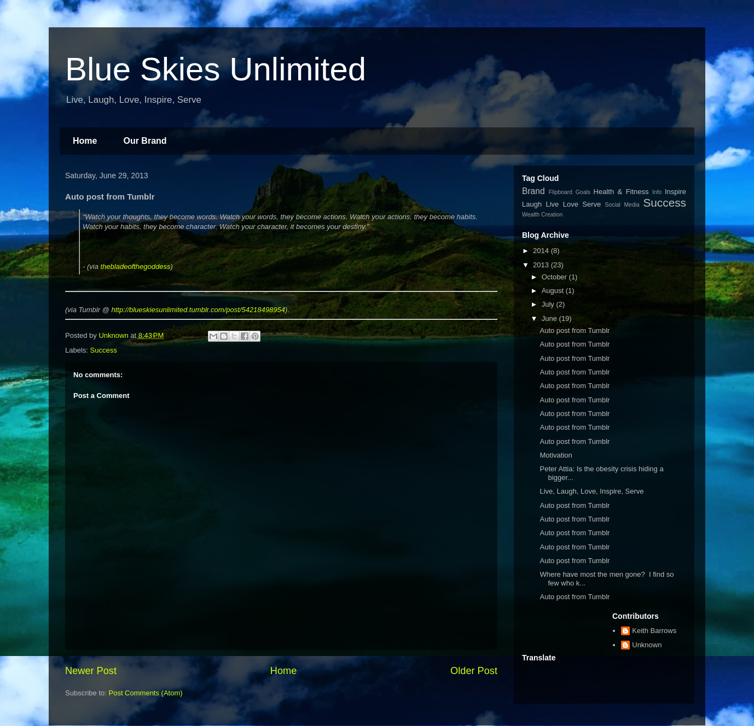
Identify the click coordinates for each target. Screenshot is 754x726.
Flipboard (560, 192)
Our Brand (144, 140)
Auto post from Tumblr (575, 330)
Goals (583, 192)
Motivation (556, 455)
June (550, 318)
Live (552, 204)
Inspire (675, 192)
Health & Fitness (621, 192)
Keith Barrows (654, 631)
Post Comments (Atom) (146, 693)
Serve (591, 204)
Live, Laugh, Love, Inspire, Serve (591, 491)
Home (85, 140)
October (555, 277)
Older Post (473, 670)
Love (570, 204)
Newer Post (91, 670)
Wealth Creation (542, 215)
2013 (542, 265)
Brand (533, 191)
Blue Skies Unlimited (215, 69)
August (554, 290)
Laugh (532, 204)
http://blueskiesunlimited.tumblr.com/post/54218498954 (198, 310)
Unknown (647, 645)
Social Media (622, 205)
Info (657, 192)
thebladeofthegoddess (136, 266)
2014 (542, 251)
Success (103, 350)
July (549, 304)
